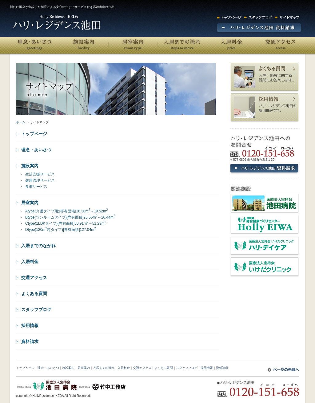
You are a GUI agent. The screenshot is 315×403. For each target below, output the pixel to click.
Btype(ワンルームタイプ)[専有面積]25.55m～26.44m (70, 217)
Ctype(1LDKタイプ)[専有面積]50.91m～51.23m (65, 223)
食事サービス (36, 186)
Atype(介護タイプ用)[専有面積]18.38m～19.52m (66, 210)
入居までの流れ (182, 45)
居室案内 (133, 45)
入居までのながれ (38, 245)
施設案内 (83, 45)
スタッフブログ (36, 309)
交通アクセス (280, 45)
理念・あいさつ (34, 45)
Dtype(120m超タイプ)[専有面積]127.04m (60, 229)
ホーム (20, 122)
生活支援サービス (40, 174)
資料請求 (29, 341)
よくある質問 (34, 293)
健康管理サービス (40, 180)
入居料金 (231, 45)
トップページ (34, 133)
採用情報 (29, 325)
